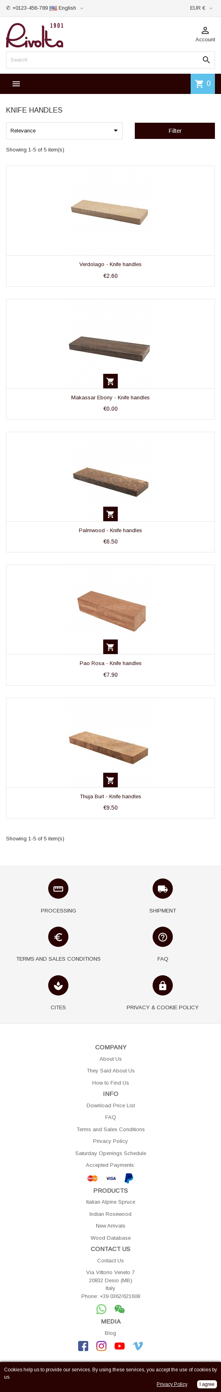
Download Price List (111, 1105)
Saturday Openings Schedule (110, 1153)
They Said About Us (111, 1071)
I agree (207, 1384)
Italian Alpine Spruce (110, 1202)
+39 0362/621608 (120, 1296)
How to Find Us (110, 1083)
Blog (110, 1333)
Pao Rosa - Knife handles (111, 663)
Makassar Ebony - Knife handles (110, 397)
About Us (111, 1059)
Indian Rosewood (110, 1214)
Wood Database (111, 1238)
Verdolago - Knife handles (110, 264)
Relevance (66, 130)
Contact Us (110, 1261)
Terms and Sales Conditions (110, 1129)
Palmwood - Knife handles (110, 530)
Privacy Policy (110, 1141)
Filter (175, 130)
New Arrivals (110, 1226)
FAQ (110, 1117)
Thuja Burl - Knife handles (110, 796)
